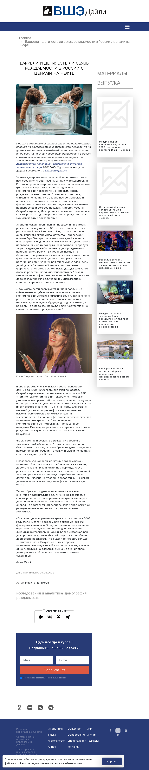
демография (76, 593)
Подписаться (54, 670)
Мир (89, 728)
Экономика (55, 728)
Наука (52, 734)
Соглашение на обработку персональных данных (25, 741)
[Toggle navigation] (127, 26)
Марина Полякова (37, 582)
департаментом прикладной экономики (41, 163)
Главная (25, 38)
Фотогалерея (56, 740)
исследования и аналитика (39, 593)
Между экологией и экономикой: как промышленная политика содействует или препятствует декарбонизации (113, 320)
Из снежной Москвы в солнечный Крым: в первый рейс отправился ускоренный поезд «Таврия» (114, 213)
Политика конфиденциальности (29, 730)
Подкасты (93, 740)
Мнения (91, 734)
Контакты (73, 746)
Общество (74, 728)
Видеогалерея (76, 740)
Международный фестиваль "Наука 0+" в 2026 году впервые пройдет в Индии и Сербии (114, 145)
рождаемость (27, 598)
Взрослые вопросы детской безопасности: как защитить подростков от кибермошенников (114, 263)
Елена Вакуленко (56, 170)
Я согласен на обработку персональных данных (44, 678)
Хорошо (112, 761)
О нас (52, 746)
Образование (76, 734)
